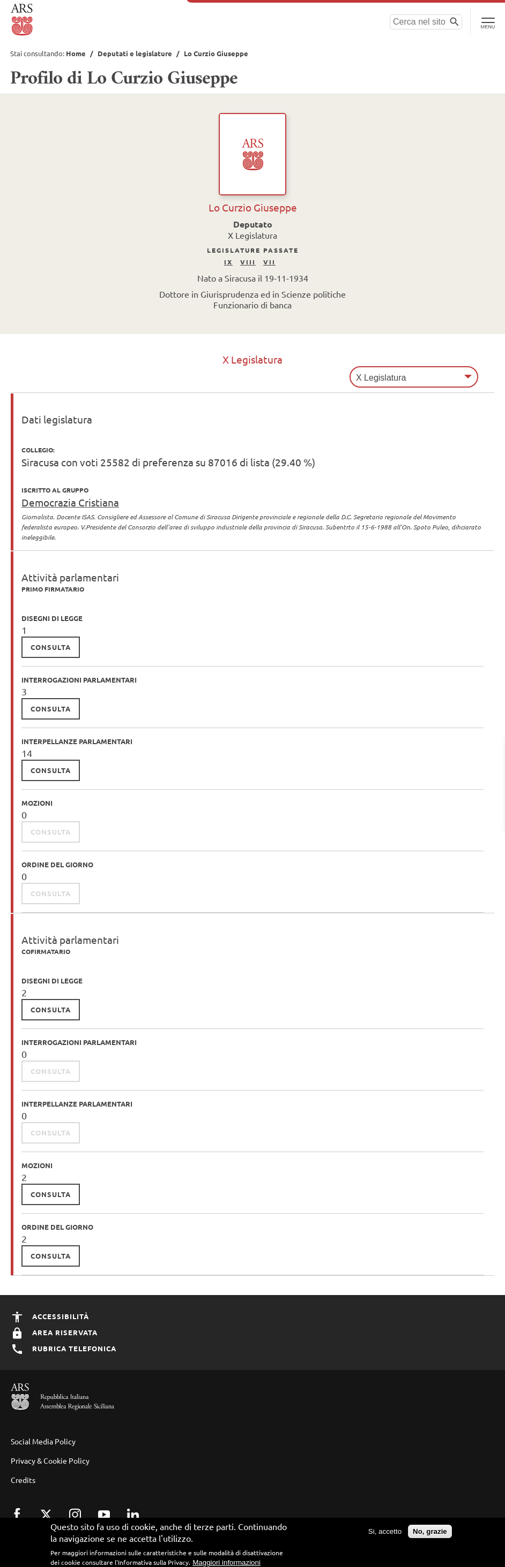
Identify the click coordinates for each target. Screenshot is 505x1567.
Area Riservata (54, 1332)
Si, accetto (385, 1536)
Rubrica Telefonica (63, 1348)
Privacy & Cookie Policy (50, 1460)
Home (76, 53)
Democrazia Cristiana (70, 502)
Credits (23, 1480)
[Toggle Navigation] (487, 21)
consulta (51, 647)
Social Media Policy (43, 1441)
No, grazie (430, 1536)
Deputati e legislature (135, 53)
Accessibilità (50, 1316)
